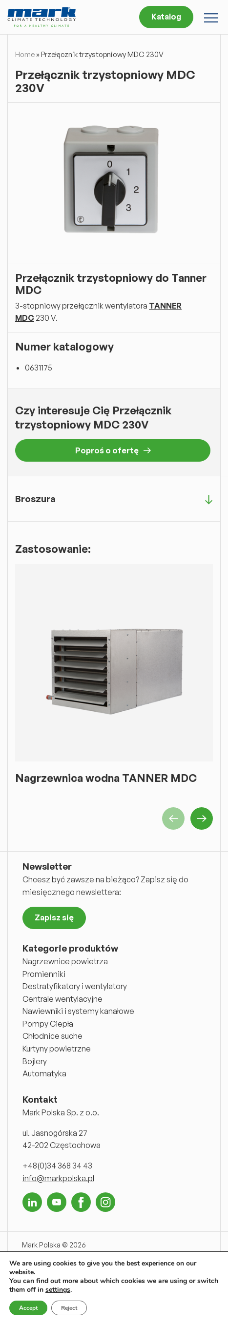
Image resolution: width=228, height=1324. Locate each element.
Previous (173, 818)
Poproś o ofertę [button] (113, 450)
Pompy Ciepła (47, 1024)
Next (201, 818)
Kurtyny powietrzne (56, 1048)
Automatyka (44, 1073)
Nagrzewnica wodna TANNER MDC (106, 777)
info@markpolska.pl (58, 1178)
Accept (28, 1308)
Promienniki (43, 974)
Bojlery (34, 1061)
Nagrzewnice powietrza (65, 961)
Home (25, 54)
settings (57, 1289)
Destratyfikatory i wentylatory (74, 986)
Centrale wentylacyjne (62, 999)
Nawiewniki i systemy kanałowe (78, 1011)
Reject (69, 1308)
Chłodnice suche (52, 1036)
